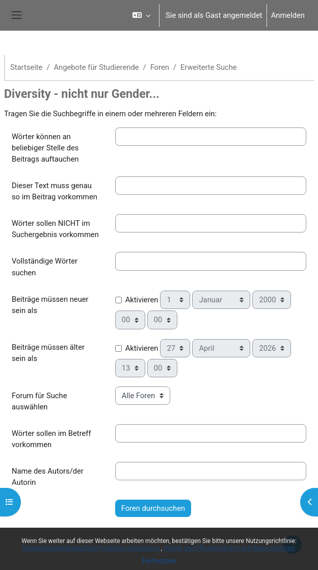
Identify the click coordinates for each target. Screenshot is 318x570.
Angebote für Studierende (96, 67)
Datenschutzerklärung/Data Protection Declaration (91, 548)
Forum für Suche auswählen (39, 401)
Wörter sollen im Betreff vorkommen (51, 439)
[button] (141, 15)
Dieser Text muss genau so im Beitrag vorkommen (54, 191)
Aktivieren (141, 299)
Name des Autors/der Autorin (48, 477)
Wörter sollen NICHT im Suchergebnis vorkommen (55, 229)
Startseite (26, 67)
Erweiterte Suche (208, 67)
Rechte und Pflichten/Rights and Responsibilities (230, 548)
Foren (159, 67)
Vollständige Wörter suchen (44, 266)
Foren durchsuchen (153, 508)
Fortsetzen (159, 561)
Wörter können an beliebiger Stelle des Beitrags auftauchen (45, 148)
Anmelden (288, 15)
